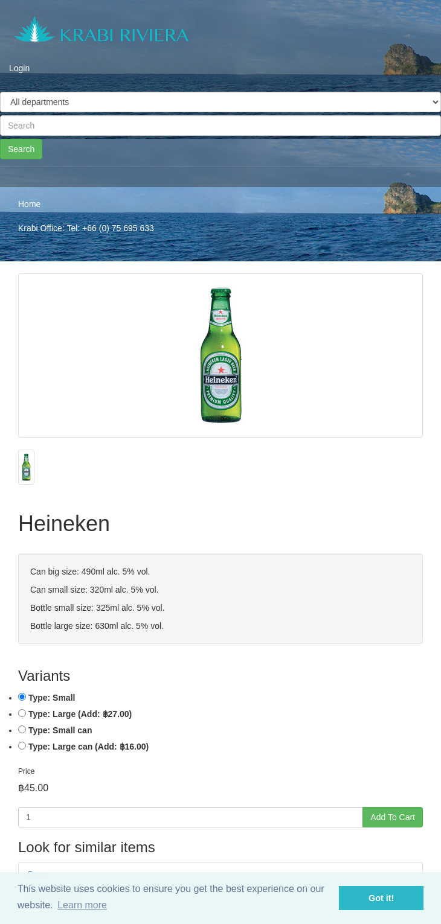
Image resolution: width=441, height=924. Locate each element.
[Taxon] (220, 102)
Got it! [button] (381, 898)
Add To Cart (392, 817)
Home (29, 204)
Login (19, 68)
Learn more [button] (82, 905)
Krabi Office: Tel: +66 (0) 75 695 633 (86, 228)
